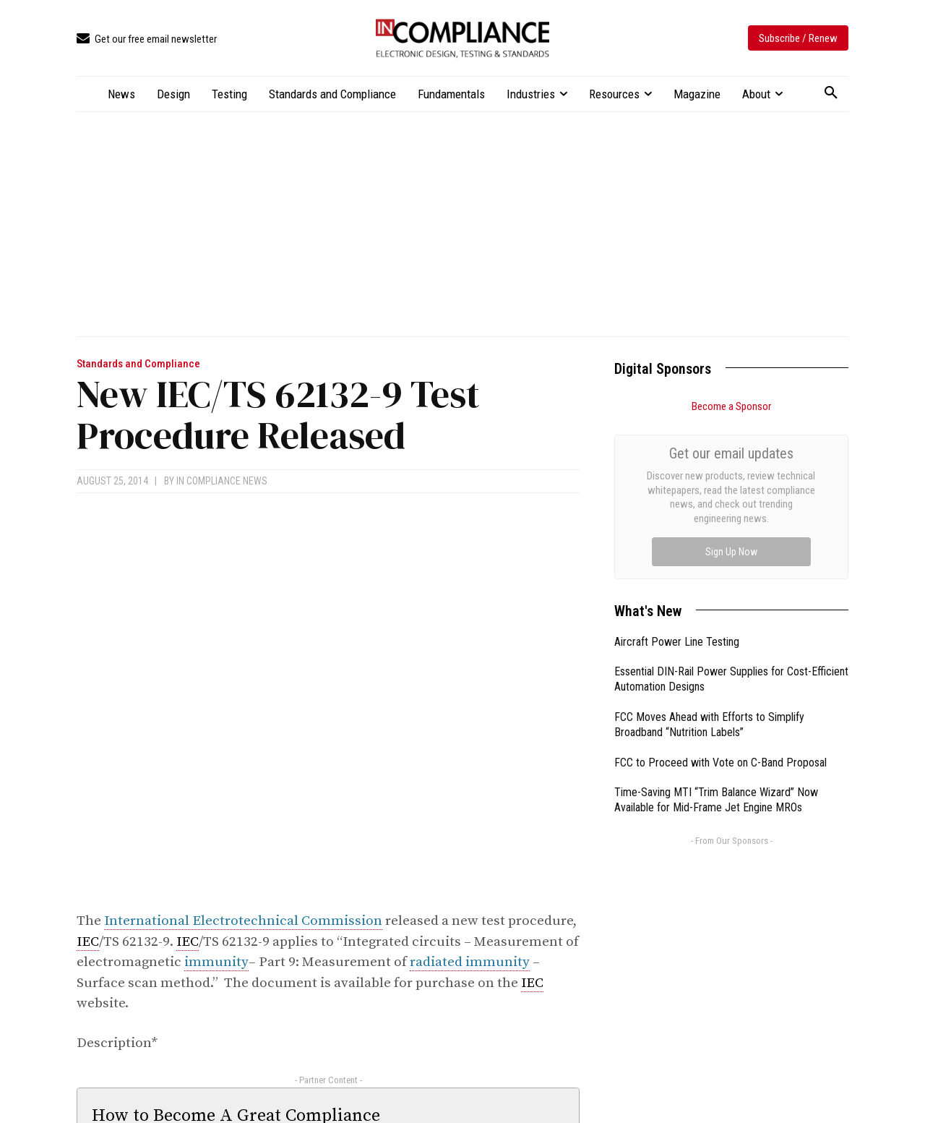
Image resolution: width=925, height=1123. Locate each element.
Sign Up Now (731, 552)
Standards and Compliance (138, 364)
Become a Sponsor (731, 406)
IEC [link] (88, 942)
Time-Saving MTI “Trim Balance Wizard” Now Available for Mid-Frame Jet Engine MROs (716, 799)
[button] (831, 93)
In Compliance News (221, 481)
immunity (216, 962)
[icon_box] (147, 39)
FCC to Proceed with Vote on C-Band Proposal (720, 762)
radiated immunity (470, 962)
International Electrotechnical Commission (243, 921)
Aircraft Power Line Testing (676, 642)
